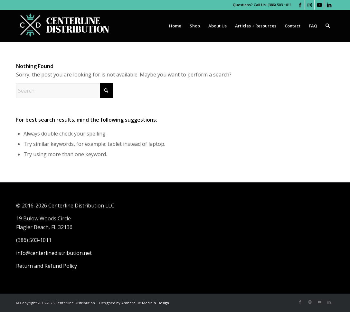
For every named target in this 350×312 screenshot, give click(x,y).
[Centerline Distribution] (64, 26)
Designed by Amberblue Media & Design (134, 302)
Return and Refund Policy (46, 265)
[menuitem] (175, 26)
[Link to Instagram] (309, 5)
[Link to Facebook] (300, 5)
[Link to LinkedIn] (329, 5)
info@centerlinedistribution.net (54, 253)
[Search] (327, 26)
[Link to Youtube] (319, 5)
